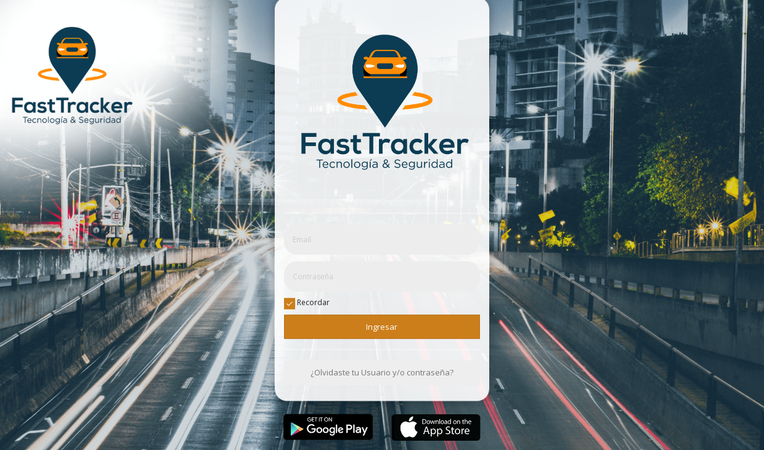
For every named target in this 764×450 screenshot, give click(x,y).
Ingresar (381, 326)
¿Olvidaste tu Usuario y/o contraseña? (382, 372)
